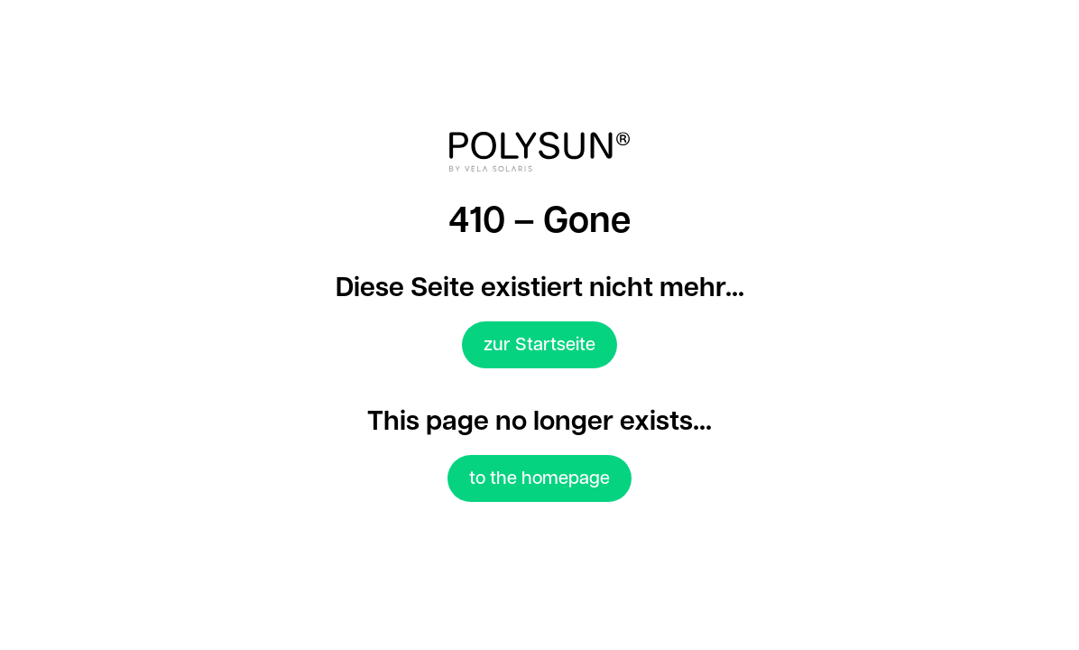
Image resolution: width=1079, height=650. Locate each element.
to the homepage (539, 478)
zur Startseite (539, 345)
